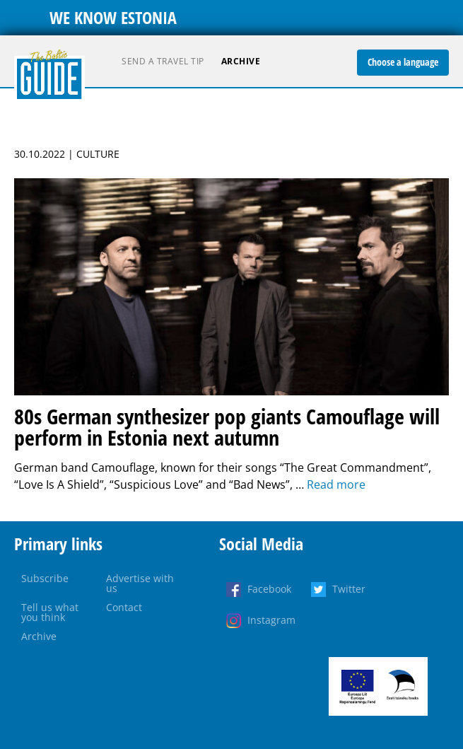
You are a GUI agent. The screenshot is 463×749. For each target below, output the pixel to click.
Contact (124, 607)
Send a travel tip (163, 61)
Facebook (269, 589)
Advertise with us (140, 583)
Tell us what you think (49, 612)
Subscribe (45, 578)
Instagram (271, 620)
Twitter (348, 589)
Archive (241, 61)
